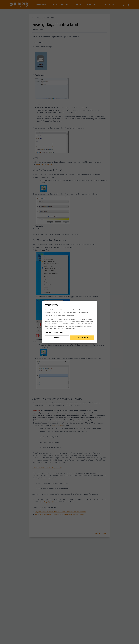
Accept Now (82, 338)
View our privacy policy (54, 332)
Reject (57, 338)
